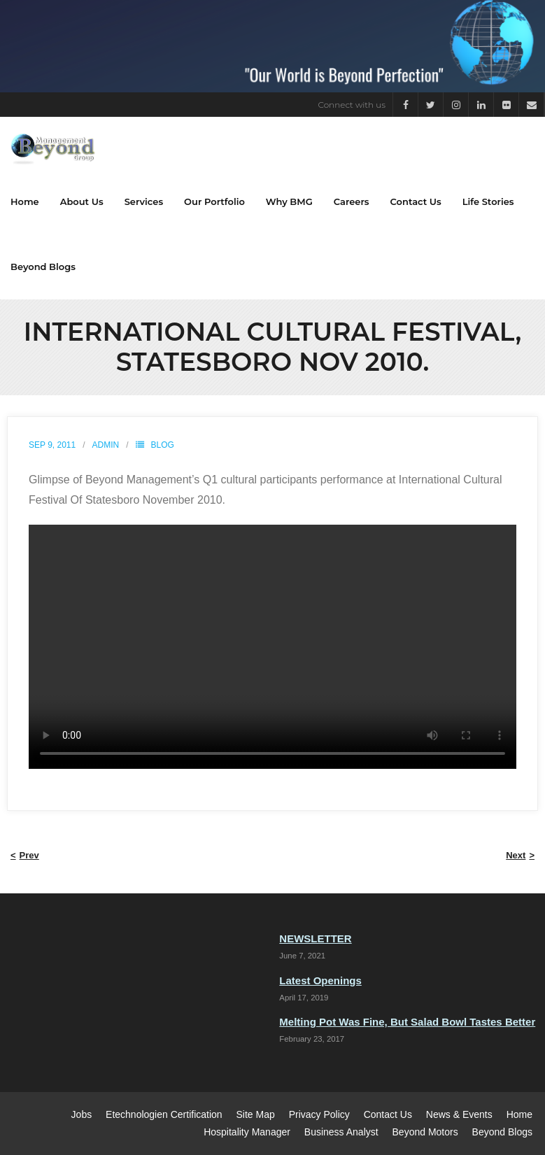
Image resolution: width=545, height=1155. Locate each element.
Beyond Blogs (502, 1132)
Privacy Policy (319, 1114)
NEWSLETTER (315, 938)
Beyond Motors (425, 1132)
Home (519, 1114)
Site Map (255, 1114)
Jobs (81, 1114)
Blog (162, 445)
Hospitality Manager (247, 1132)
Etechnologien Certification (164, 1114)
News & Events (459, 1114)
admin (106, 445)
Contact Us (388, 1114)
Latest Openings (320, 980)
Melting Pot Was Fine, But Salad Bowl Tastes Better (407, 1022)
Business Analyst (341, 1132)
